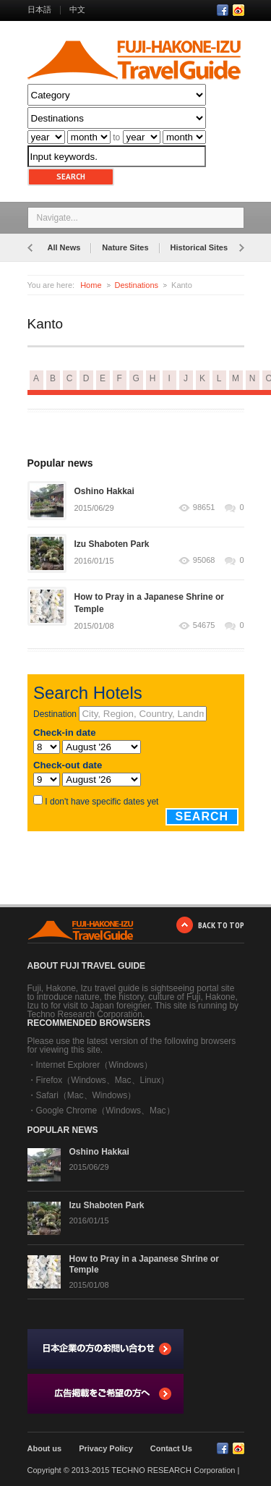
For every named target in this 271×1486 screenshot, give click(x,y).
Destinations (137, 285)
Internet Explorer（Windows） (94, 1065)
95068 (204, 560)
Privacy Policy (106, 1448)
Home (90, 285)
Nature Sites (125, 247)
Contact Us (171, 1448)
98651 (204, 507)
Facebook (222, 10)
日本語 (39, 9)
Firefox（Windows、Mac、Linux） (103, 1080)
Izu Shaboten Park (112, 544)
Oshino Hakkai (104, 491)
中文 (77, 9)
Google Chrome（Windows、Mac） (105, 1110)
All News (64, 247)
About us (44, 1448)
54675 (204, 625)
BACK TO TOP (221, 925)
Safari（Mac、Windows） (86, 1095)
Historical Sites (199, 247)
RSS (238, 10)
